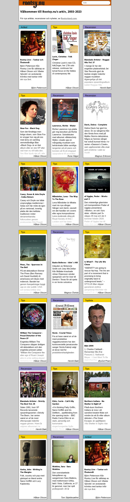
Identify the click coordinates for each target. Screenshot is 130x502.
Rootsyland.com (69, 18)
